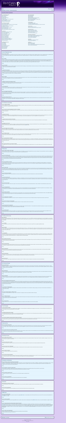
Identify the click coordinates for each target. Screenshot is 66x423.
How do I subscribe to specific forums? (32, 36)
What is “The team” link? (31, 20)
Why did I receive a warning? (5, 37)
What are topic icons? (4, 48)
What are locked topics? (4, 47)
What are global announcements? (6, 45)
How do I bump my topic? (5, 40)
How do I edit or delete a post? (5, 32)
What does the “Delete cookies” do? (6, 21)
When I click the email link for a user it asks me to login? (8, 29)
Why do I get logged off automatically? (6, 20)
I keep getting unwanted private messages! (33, 23)
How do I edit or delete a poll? (5, 35)
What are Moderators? (30, 16)
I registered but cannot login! (5, 17)
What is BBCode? (4, 42)
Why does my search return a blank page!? (33, 31)
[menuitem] (3, 9)
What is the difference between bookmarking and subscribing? (35, 35)
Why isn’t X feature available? (31, 43)
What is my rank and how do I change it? (6, 28)
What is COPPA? (4, 16)
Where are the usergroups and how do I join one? (33, 17)
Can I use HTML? (4, 43)
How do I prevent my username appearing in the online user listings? (9, 24)
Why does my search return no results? (32, 30)
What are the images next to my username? (7, 27)
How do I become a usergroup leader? (32, 18)
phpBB (26, 124)
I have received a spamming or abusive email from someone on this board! (36, 24)
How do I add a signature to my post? (6, 33)
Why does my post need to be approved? (6, 39)
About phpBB (3, 395)
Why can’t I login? (4, 18)
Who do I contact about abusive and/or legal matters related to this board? (36, 44)
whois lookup (3, 404)
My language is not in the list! (5, 26)
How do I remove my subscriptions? (32, 37)
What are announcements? (5, 46)
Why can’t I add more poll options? (6, 34)
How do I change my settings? (5, 23)
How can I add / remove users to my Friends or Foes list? (34, 27)
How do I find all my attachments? (32, 40)
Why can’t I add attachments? (5, 36)
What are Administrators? (31, 15)
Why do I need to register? (5, 15)
